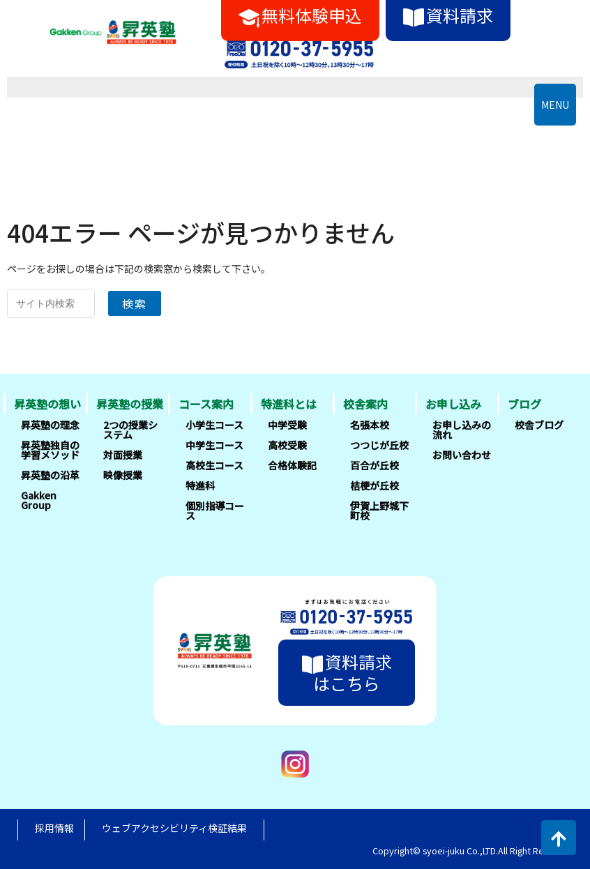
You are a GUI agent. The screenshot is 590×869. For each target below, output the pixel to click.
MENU (555, 105)
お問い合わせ (461, 455)
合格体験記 (292, 465)
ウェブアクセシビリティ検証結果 (174, 828)
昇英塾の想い (47, 403)
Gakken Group (38, 500)
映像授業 (122, 475)
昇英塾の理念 (50, 425)
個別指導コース (215, 510)
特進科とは (289, 403)
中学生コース (214, 445)
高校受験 (287, 445)
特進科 (200, 485)
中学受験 (287, 425)
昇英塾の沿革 (50, 475)
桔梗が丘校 (374, 485)
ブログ (524, 403)
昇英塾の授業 (129, 403)
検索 (134, 303)
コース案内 (206, 403)
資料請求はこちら (347, 672)
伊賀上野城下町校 (379, 510)
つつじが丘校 (379, 445)
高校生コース (214, 465)
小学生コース (214, 425)
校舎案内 (365, 403)
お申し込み (453, 403)
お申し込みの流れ (461, 429)
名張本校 (369, 425)
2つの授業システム (130, 429)
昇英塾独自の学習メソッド (50, 450)
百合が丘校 (374, 465)
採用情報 (54, 828)
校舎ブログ (539, 425)
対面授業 (122, 455)
